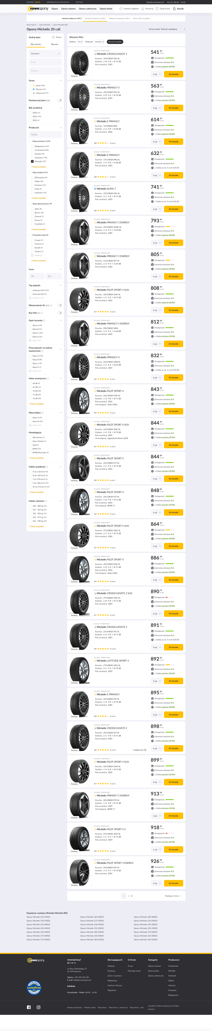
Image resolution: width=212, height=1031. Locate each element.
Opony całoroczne (155, 992)
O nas (130, 982)
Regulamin (112, 1006)
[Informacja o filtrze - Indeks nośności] (46, 517)
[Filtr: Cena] (61, 285)
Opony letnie (153, 987)
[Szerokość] (45, 69)
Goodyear (172, 1006)
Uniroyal (171, 1002)
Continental (173, 982)
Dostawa (111, 987)
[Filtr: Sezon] (61, 97)
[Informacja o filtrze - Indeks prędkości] (47, 483)
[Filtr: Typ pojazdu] (61, 301)
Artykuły (111, 982)
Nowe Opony (31, 41)
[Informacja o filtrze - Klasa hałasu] (42, 429)
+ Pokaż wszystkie (38, 183)
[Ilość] (157, 90)
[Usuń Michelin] (102, 58)
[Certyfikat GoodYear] (34, 1003)
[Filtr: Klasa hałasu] (61, 429)
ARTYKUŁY (79, 2)
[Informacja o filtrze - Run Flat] (42, 329)
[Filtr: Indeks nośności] (61, 517)
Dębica (171, 997)
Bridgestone (173, 1011)
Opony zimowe (154, 982)
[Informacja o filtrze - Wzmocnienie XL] (51, 321)
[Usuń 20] (81, 58)
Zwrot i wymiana (115, 992)
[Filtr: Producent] (61, 144)
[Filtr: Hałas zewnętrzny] (61, 394)
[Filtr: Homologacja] (61, 449)
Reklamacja (112, 997)
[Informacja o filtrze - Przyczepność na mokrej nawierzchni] (42, 367)
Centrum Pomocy (115, 1002)
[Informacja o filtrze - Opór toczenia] (44, 336)
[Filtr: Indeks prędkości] (61, 483)
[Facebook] (29, 1023)
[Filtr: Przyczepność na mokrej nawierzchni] (61, 365)
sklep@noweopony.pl (155, 2)
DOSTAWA (30, 2)
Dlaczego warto (134, 987)
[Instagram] (38, 1023)
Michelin (171, 987)
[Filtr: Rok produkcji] (61, 124)
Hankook (172, 992)
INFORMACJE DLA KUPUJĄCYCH (58, 2)
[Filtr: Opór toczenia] (61, 336)
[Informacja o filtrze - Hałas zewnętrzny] (48, 394)
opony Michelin (44, 41)
